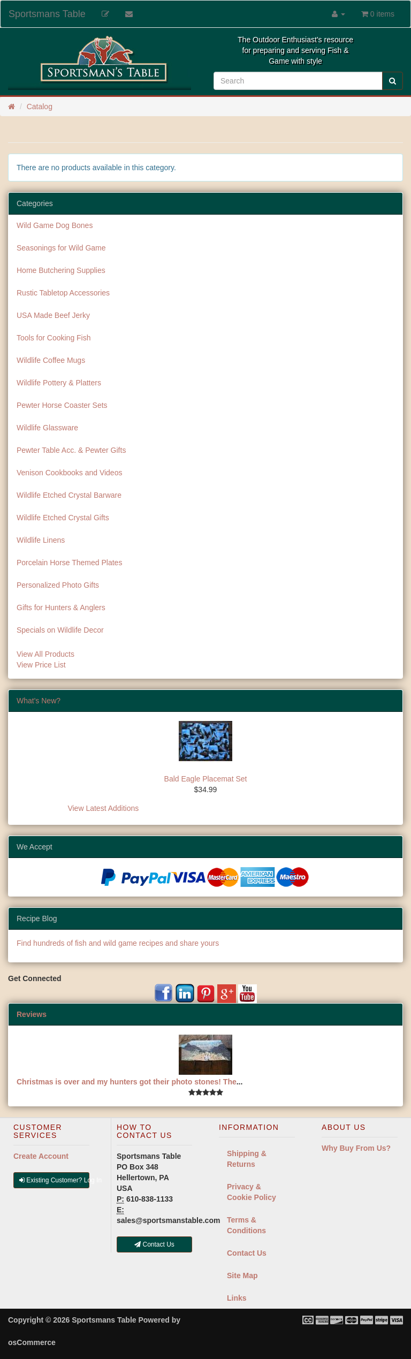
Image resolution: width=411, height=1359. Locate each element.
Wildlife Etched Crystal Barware (69, 495)
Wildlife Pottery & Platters (59, 382)
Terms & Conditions (246, 1225)
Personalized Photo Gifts (58, 585)
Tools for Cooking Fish (54, 337)
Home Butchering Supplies (61, 270)
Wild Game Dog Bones (55, 225)
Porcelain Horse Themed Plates (69, 562)
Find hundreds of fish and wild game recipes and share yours (118, 943)
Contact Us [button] (154, 1244)
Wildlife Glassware (47, 427)
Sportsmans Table (47, 14)
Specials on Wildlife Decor (60, 630)
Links (237, 1298)
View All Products (45, 654)
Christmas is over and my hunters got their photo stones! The (127, 1081)
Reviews (32, 1014)
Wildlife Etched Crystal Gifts (63, 517)
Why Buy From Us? (356, 1148)
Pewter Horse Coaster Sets (62, 405)
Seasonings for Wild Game (61, 248)
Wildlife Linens (41, 540)
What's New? (38, 700)
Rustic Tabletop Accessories (63, 292)
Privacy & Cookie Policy (251, 1192)
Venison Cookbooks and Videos (69, 472)
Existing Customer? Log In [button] (54, 1180)
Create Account (40, 1156)
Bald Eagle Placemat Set (205, 779)
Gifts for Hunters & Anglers (61, 607)
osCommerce (32, 1342)
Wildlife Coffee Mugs (51, 360)
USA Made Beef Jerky (53, 315)
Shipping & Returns (247, 1158)
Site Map (242, 1275)
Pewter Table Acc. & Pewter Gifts (71, 450)
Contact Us (247, 1253)
